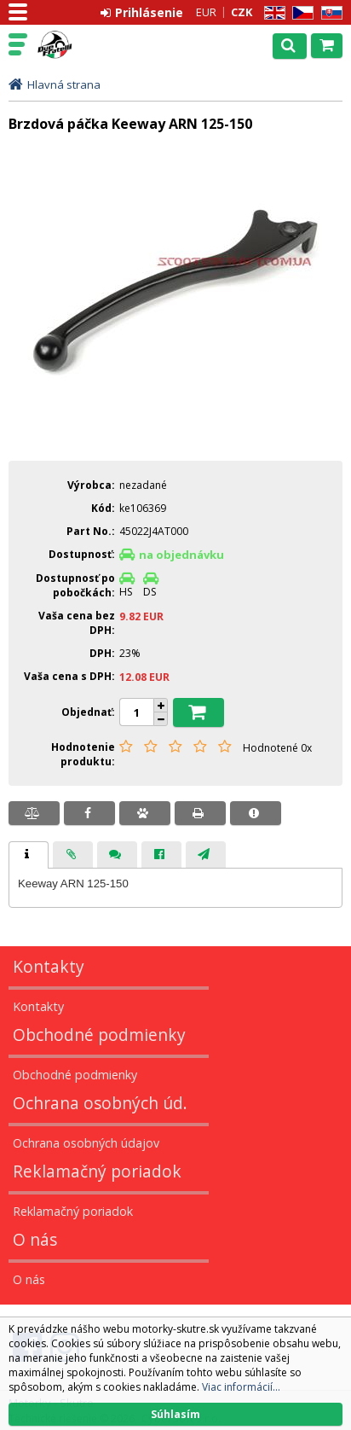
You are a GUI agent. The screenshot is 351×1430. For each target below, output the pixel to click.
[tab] (29, 855)
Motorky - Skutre (87, 45)
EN (272, 13)
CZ (300, 13)
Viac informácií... (241, 1387)
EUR (206, 12)
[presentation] (28, 855)
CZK (241, 12)
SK (329, 13)
